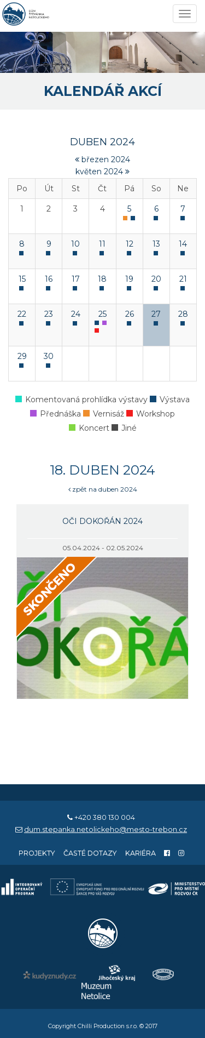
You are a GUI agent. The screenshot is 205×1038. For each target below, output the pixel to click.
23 (48, 314)
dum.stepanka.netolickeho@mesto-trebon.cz (105, 829)
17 (76, 279)
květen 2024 (102, 171)
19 (129, 279)
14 (183, 244)
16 (48, 279)
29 (22, 356)
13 (156, 244)
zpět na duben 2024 (102, 489)
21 (183, 279)
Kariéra (140, 853)
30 (49, 356)
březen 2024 (102, 159)
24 (75, 314)
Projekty (37, 853)
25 (102, 314)
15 (22, 279)
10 (75, 244)
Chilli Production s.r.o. (108, 1026)
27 (156, 314)
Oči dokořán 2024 (102, 521)
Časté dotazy (90, 853)
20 (156, 279)
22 (21, 314)
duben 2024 (102, 142)
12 (129, 244)
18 (102, 279)
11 (102, 244)
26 (129, 314)
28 (183, 314)
